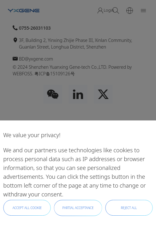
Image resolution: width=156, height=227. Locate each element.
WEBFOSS (22, 74)
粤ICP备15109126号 (54, 74)
